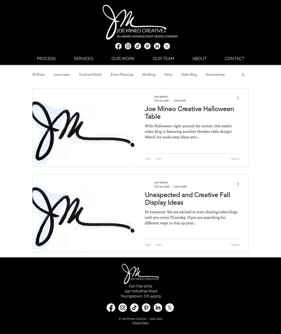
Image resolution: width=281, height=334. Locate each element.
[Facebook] (118, 46)
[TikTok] (138, 46)
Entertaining (215, 74)
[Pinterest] (147, 46)
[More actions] (239, 98)
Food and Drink (90, 74)
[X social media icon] (167, 46)
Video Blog (189, 74)
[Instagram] (128, 46)
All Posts (38, 74)
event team (62, 74)
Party (168, 74)
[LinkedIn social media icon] (158, 307)
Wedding (148, 74)
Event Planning (122, 74)
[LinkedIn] (157, 46)
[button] (243, 75)
